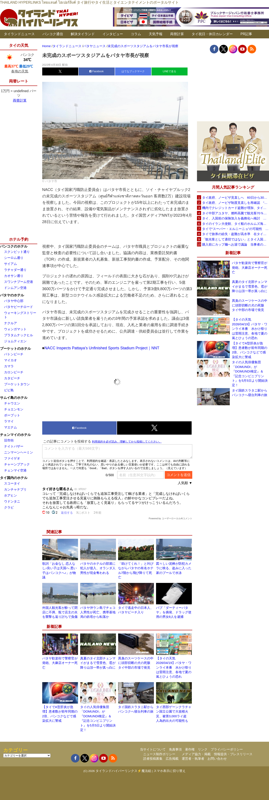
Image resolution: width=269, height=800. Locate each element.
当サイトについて (153, 749)
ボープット (12, 415)
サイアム (10, 264)
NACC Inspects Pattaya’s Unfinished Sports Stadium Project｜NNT (101, 348)
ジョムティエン (15, 341)
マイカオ (10, 360)
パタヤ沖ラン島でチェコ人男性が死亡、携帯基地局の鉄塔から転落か (98, 612)
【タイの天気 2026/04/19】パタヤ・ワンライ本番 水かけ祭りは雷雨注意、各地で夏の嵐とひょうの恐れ (173, 667)
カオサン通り (13, 276)
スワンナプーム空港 (18, 282)
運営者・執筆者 (193, 758)
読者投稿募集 (152, 758)
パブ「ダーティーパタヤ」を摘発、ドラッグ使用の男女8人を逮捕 (173, 612)
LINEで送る (169, 71)
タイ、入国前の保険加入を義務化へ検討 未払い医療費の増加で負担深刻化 (235, 218)
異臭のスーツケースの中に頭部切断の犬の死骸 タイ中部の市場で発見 (135, 662)
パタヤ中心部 (13, 301)
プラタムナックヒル (18, 335)
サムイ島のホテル (13, 397)
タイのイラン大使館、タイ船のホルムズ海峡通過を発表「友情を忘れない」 (235, 223)
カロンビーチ (13, 372)
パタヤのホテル (12, 295)
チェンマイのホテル (15, 435)
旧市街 (9, 440)
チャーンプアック (17, 464)
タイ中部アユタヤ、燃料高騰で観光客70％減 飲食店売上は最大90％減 (235, 213)
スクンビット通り (17, 252)
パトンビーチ (13, 354)
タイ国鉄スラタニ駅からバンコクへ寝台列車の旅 (249, 393)
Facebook (96, 71)
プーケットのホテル (15, 348)
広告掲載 (172, 758)
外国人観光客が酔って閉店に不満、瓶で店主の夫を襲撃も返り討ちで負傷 (60, 612)
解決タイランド (83, 34)
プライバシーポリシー (227, 749)
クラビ (9, 507)
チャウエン (12, 403)
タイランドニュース (19, 34)
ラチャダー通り (15, 270)
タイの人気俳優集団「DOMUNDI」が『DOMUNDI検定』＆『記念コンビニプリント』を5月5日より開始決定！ (250, 373)
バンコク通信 (52, 34)
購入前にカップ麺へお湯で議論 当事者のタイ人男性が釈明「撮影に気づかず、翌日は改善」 (235, 244)
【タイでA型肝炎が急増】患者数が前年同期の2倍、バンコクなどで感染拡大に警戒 (249, 350)
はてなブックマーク (133, 71)
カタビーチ (12, 378)
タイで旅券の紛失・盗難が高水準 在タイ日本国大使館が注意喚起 (235, 234)
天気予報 (155, 34)
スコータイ (12, 483)
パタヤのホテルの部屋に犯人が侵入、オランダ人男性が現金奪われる (98, 568)
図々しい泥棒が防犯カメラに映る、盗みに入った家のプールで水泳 (173, 568)
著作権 (190, 749)
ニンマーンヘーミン (18, 452)
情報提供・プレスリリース (233, 754)
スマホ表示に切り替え (169, 771)
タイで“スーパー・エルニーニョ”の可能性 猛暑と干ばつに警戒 (235, 229)
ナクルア (10, 323)
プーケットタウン (17, 384)
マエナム (10, 427)
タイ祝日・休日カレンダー (212, 34)
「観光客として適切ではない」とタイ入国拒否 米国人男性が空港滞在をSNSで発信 (235, 239)
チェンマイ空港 (15, 470)
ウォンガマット (15, 329)
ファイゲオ (12, 458)
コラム (136, 34)
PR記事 (246, 34)
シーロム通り (13, 258)
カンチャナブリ (15, 489)
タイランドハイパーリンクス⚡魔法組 (123, 771)
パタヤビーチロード (18, 307)
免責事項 (175, 749)
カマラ (9, 366)
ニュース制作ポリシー (159, 754)
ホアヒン (10, 495)
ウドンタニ (12, 501)
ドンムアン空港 (15, 288)
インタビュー (112, 34)
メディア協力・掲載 (196, 754)
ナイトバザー (13, 446)
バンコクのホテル (13, 246)
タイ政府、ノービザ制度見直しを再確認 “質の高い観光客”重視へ (235, 202)
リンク (202, 749)
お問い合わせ (217, 758)
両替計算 (177, 34)
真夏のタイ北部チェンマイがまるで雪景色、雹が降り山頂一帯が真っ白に (98, 662)
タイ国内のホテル (13, 478)
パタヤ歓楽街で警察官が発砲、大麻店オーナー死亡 (60, 662)
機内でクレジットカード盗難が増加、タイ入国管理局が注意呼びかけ (235, 208)
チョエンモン (13, 409)
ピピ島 (9, 390)
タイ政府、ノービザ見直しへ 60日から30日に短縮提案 (235, 197)
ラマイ (9, 421)
